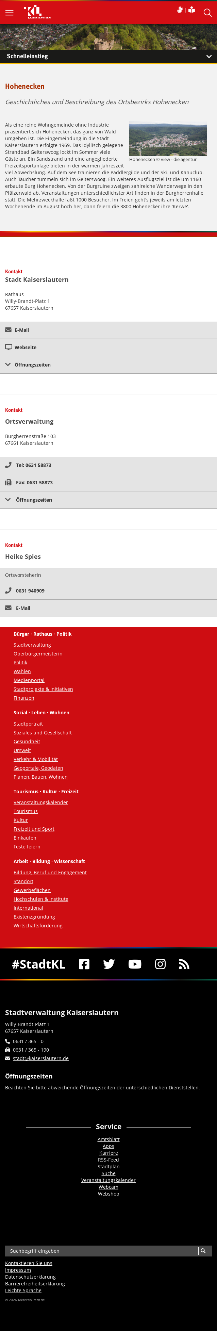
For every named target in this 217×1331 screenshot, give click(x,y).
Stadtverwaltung (32, 645)
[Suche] (202, 1251)
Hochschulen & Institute (41, 899)
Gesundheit (27, 741)
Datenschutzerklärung (30, 1276)
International (28, 908)
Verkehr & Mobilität (36, 759)
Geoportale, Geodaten (38, 768)
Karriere (108, 1153)
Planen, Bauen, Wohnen (41, 777)
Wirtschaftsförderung (38, 925)
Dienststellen (184, 1087)
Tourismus (26, 811)
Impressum (18, 1270)
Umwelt (22, 750)
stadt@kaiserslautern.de (41, 1058)
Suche (109, 1173)
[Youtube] (135, 963)
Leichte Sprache (23, 1290)
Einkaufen (25, 837)
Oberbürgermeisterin (38, 653)
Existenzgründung (34, 916)
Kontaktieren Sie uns (28, 1263)
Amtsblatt (109, 1139)
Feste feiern (27, 846)
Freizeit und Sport (34, 829)
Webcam (108, 1187)
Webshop (108, 1193)
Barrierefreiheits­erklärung (35, 1283)
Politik (20, 662)
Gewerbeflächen (32, 890)
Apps (108, 1146)
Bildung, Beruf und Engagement (50, 872)
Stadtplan (109, 1166)
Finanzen (24, 698)
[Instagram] (160, 963)
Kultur (21, 820)
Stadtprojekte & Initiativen (43, 689)
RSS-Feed (108, 1159)
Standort (23, 881)
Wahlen (22, 671)
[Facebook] (84, 963)
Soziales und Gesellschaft (43, 732)
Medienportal (29, 680)
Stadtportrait (28, 723)
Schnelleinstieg (112, 56)
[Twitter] (109, 963)
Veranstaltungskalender (41, 802)
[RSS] (184, 963)
